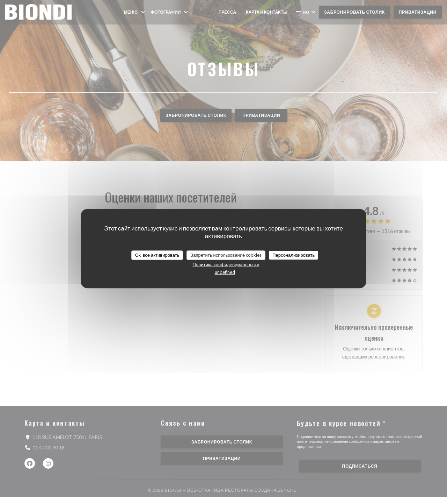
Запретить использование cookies (226, 255)
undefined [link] (225, 272)
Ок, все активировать (157, 255)
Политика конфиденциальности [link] (225, 264)
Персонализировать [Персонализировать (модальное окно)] (293, 255)
